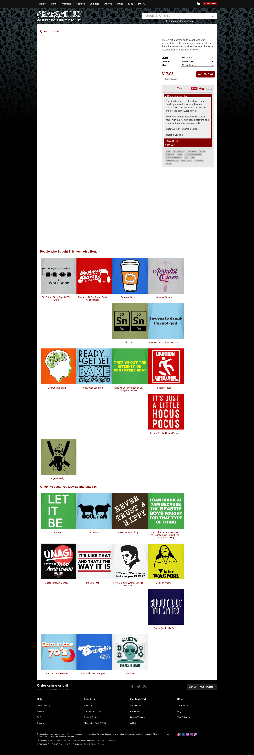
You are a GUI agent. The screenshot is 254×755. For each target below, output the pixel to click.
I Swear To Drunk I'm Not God (164, 342)
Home (42, 3)
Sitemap (101, 744)
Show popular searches (181, 21)
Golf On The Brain (57, 387)
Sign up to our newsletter (202, 687)
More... (141, 3)
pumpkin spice (128, 297)
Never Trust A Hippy (128, 532)
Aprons (108, 3)
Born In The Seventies (57, 673)
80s (192, 157)
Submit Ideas (136, 705)
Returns (40, 711)
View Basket (211, 4)
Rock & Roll (192, 151)
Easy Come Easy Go (173, 157)
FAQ (39, 717)
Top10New (199, 160)
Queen (168, 164)
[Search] (174, 16)
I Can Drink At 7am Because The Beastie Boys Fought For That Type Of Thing (164, 535)
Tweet (180, 88)
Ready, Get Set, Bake (92, 387)
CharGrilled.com (75, 744)
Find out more (110, 740)
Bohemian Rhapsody (193, 154)
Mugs (120, 3)
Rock (168, 151)
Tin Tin (128, 342)
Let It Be (56, 532)
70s (186, 157)
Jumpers (94, 3)
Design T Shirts (137, 717)
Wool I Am (92, 532)
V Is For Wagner (164, 583)
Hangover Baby (57, 478)
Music (180, 154)
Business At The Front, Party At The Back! (92, 298)
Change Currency (171, 79)
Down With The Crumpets (92, 673)
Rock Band (170, 154)
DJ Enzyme (128, 673)
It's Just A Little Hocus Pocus (164, 433)
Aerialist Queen (164, 297)
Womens (66, 3)
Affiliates (134, 723)
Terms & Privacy (90, 744)
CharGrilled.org (184, 717)
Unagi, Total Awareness (57, 583)
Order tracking (43, 705)
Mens (54, 3)
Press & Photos (91, 717)
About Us (88, 705)
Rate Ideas (135, 711)
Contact (40, 723)
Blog (179, 711)
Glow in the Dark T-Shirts (95, 723)
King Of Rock (186, 160)
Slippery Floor (164, 387)
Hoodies (80, 3)
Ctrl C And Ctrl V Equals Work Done (57, 298)
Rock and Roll (179, 151)
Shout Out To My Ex (164, 628)
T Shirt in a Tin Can (93, 711)
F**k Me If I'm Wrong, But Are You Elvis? (128, 584)
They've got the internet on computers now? (128, 389)
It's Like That (92, 583)
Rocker (202, 151)
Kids (130, 3)
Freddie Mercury (172, 160)
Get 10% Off (182, 705)
